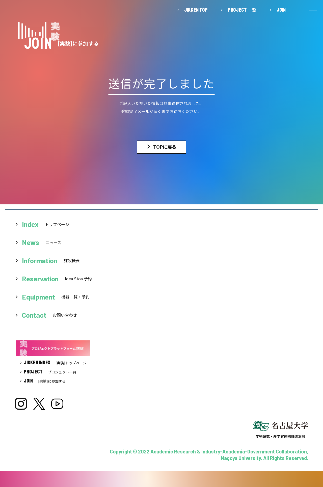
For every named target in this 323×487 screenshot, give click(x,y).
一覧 (242, 10)
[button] (313, 10)
